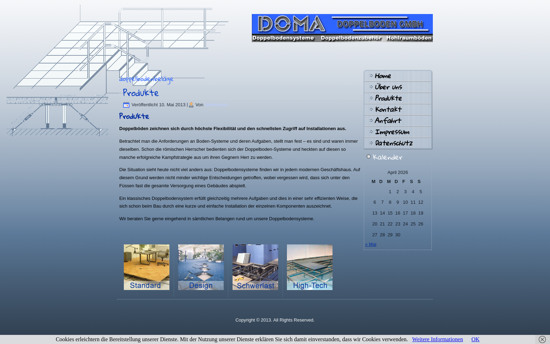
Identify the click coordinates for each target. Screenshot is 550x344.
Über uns (388, 87)
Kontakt (388, 109)
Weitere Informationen (437, 339)
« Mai (370, 244)
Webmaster (216, 104)
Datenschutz (393, 143)
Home (383, 76)
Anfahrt (388, 121)
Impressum (392, 132)
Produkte (141, 92)
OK (475, 339)
